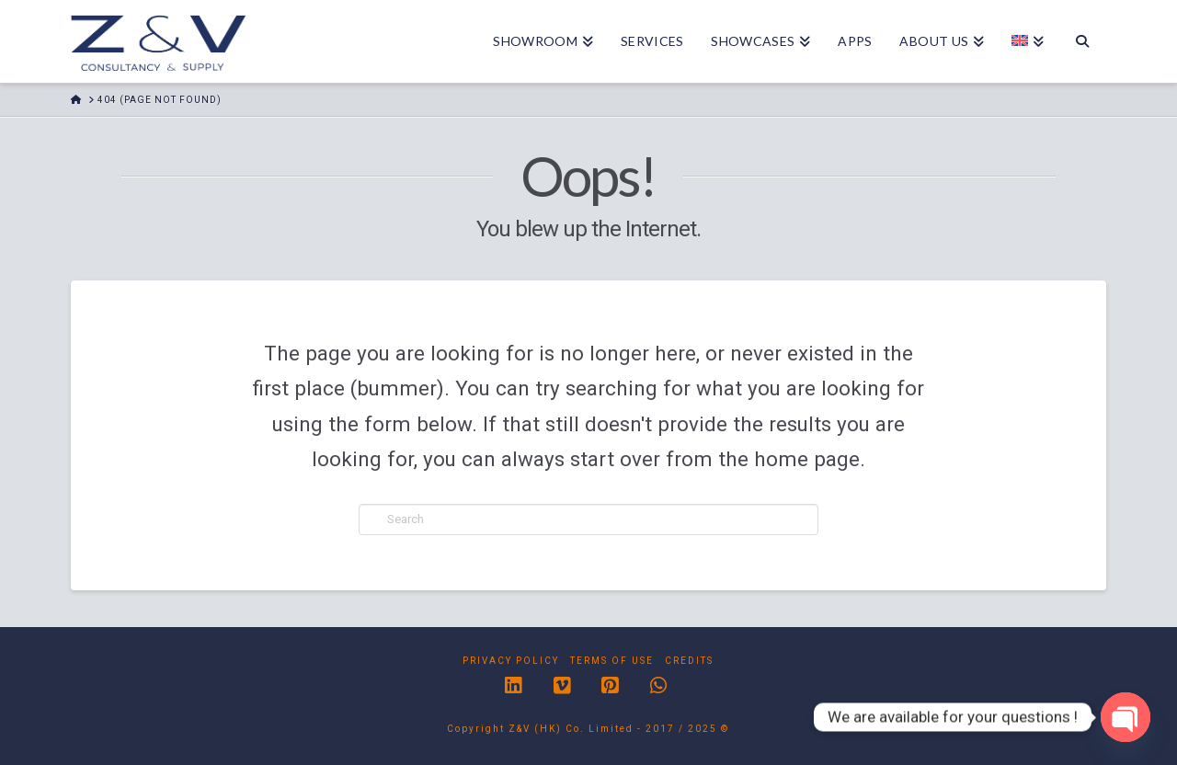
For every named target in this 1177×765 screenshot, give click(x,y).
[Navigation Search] (1081, 41)
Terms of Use (612, 661)
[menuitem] (1027, 41)
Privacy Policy (511, 661)
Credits (689, 661)
